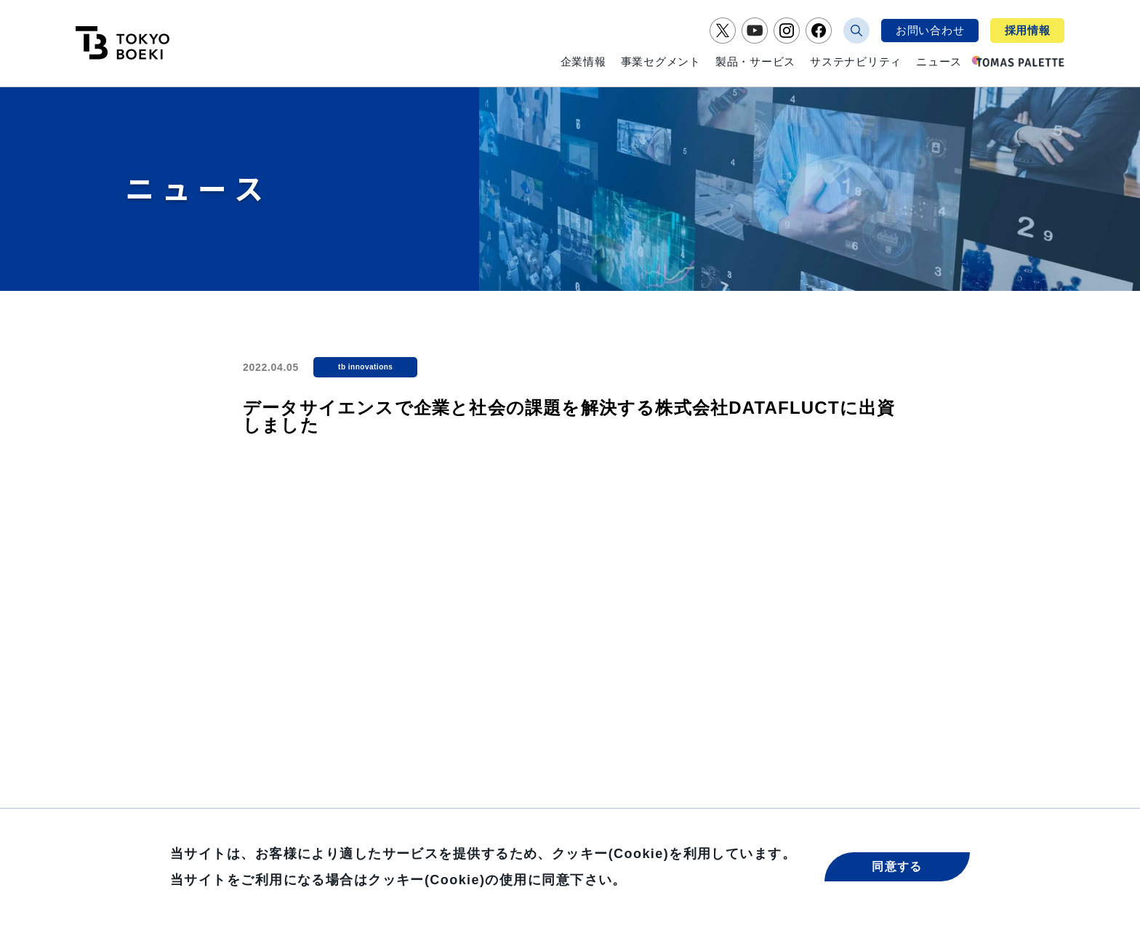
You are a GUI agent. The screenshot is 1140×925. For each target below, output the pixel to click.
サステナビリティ (856, 61)
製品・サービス (755, 61)
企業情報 (583, 61)
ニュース (939, 61)
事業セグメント (661, 61)
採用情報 (1028, 30)
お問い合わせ (930, 30)
